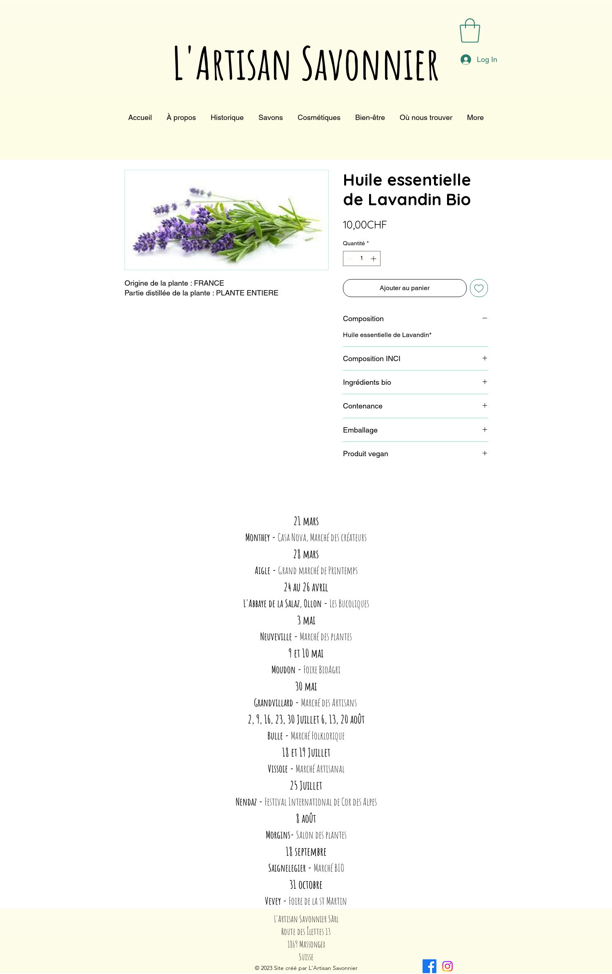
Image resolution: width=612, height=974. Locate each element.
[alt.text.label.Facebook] (429, 966)
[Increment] (374, 258)
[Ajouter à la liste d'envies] (479, 288)
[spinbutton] (361, 258)
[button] (470, 30)
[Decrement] (349, 258)
